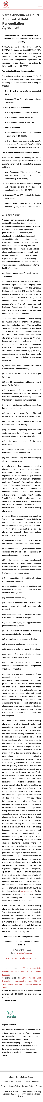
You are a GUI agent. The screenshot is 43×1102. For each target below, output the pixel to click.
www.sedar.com (27, 891)
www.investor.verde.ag (28, 958)
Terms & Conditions (31, 1082)
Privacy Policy (28, 1086)
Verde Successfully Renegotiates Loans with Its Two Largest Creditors (21, 971)
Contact (39, 1086)
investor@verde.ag (24, 953)
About (11, 1077)
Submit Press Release (12, 1082)
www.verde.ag (11, 958)
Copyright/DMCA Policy (10, 1086)
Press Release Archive (25, 1077)
